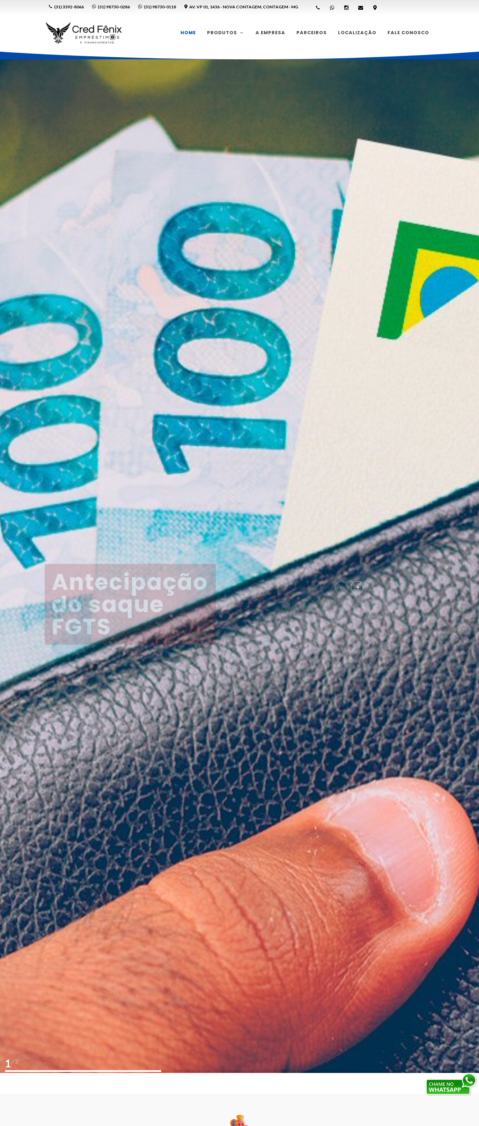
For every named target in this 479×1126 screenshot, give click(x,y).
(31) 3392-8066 (66, 6)
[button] (341, 587)
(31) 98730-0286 (111, 6)
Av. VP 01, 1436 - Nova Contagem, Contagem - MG (241, 6)
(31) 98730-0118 (157, 6)
